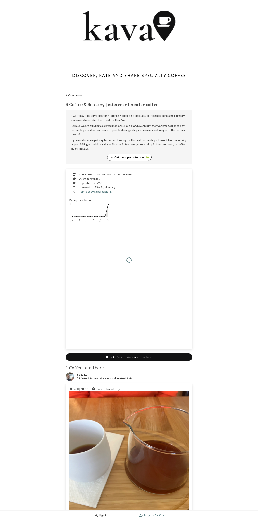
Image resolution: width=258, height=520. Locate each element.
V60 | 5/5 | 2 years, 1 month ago (95, 428)
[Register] (152, 515)
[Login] (100, 515)
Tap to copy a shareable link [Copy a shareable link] (96, 191)
